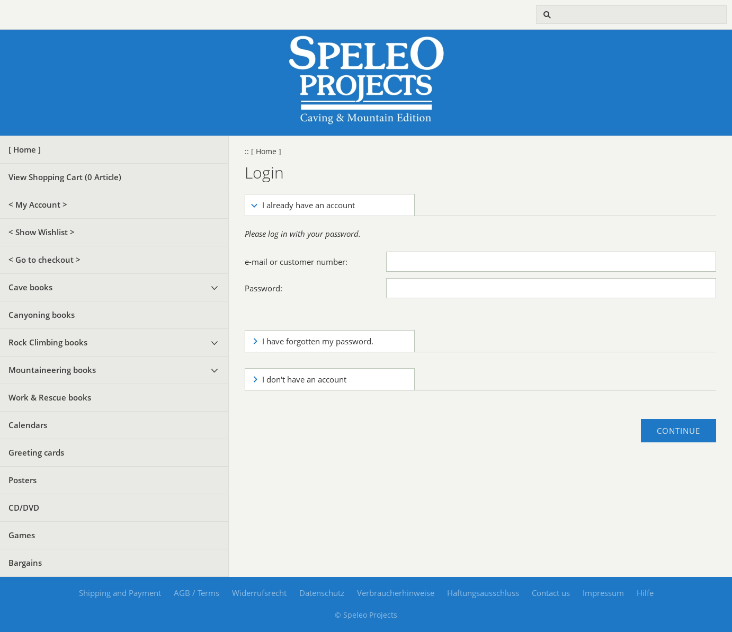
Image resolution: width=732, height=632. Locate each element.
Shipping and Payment (120, 593)
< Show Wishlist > (41, 232)
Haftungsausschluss (483, 593)
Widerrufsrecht (259, 593)
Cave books (30, 287)
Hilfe (645, 593)
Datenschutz (321, 593)
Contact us (551, 593)
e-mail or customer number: (296, 261)
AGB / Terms (196, 593)
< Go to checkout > (44, 259)
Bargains (25, 562)
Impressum (603, 593)
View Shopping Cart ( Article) (64, 177)
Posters (22, 480)
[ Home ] (24, 149)
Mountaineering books (52, 369)
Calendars (27, 425)
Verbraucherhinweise (395, 593)
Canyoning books (41, 314)
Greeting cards (36, 452)
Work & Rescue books (49, 397)
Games (21, 535)
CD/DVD (23, 507)
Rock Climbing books (47, 342)
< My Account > (37, 204)
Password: (263, 288)
